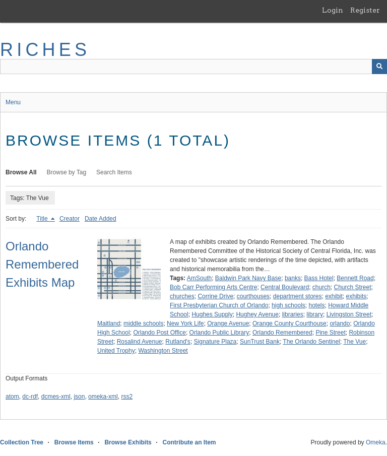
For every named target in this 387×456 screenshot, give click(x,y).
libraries (292, 314)
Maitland (108, 323)
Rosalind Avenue (139, 341)
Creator (69, 218)
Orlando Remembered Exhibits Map (42, 264)
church (321, 287)
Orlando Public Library (219, 332)
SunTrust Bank (260, 341)
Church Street (352, 287)
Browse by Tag (67, 172)
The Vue (354, 341)
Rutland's (177, 341)
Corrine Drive (215, 296)
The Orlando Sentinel (311, 341)
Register (365, 10)
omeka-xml (103, 396)
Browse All (21, 172)
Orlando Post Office (159, 332)
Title (42, 218)
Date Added (100, 218)
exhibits (356, 296)
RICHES (45, 49)
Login (332, 10)
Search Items (114, 172)
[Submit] (379, 66)
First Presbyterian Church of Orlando (219, 305)
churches (182, 296)
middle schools (143, 323)
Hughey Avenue (257, 314)
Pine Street (330, 332)
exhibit (334, 296)
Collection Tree (21, 442)
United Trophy (116, 350)
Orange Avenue (228, 323)
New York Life (185, 323)
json (79, 396)
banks (293, 278)
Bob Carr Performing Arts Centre (213, 287)
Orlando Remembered (282, 332)
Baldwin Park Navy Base (248, 278)
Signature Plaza (215, 341)
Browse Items (74, 442)
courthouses (253, 296)
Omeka (375, 442)
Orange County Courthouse (289, 323)
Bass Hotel (319, 278)
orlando (340, 323)
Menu (13, 102)
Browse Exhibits (127, 442)
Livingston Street (349, 314)
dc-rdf (30, 396)
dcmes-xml (56, 396)
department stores (297, 296)
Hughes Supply (211, 314)
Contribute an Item (189, 442)
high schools (288, 305)
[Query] (193, 66)
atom (12, 396)
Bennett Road (355, 278)
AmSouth (199, 278)
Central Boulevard (285, 287)
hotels (316, 305)
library (314, 314)
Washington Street (162, 350)
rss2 (127, 396)
